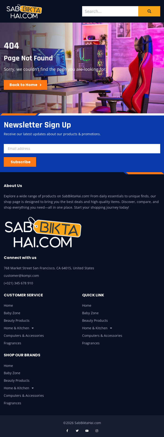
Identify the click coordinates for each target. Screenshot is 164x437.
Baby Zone (12, 313)
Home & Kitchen (19, 328)
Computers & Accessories (24, 335)
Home (8, 305)
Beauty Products (16, 320)
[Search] (149, 11)
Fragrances (12, 343)
